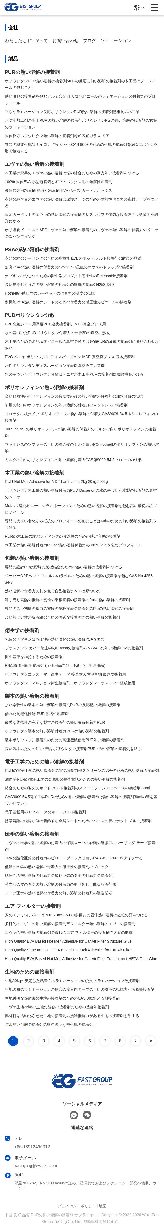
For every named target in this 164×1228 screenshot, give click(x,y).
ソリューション (115, 40)
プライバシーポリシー (76, 1206)
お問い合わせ (65, 40)
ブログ (89, 40)
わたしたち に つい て (26, 40)
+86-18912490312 (32, 1147)
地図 (103, 1206)
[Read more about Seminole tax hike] (135, 1041)
